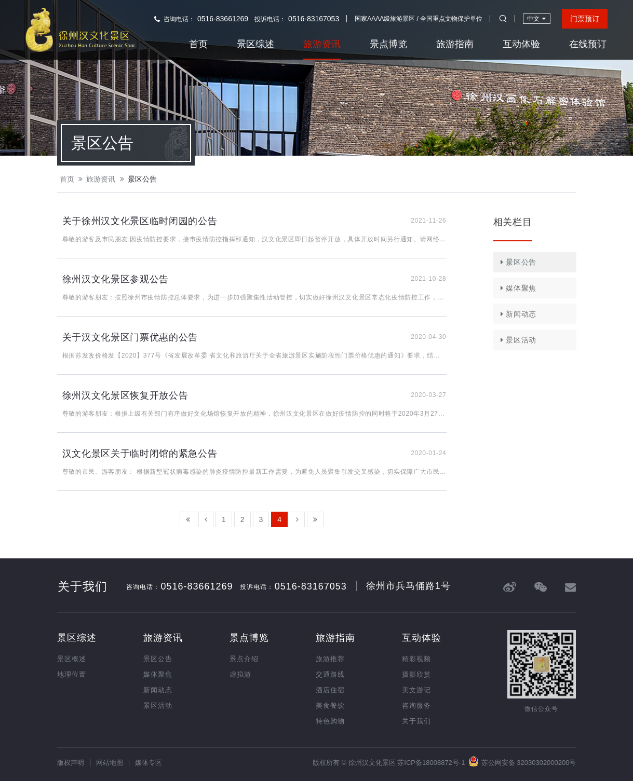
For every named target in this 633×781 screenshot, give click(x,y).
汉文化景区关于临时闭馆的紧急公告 (140, 453)
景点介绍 (244, 659)
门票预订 (584, 19)
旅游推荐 (330, 659)
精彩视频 (416, 659)
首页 (198, 44)
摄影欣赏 (416, 674)
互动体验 (521, 44)
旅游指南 (455, 44)
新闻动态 (516, 314)
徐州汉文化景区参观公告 (115, 279)
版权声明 (70, 762)
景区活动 (516, 340)
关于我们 (416, 721)
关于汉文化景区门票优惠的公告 (130, 337)
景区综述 (255, 44)
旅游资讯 (322, 44)
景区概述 (71, 659)
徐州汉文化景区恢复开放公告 (125, 395)
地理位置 (71, 674)
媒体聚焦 (516, 288)
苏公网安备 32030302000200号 (522, 761)
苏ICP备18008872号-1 (431, 762)
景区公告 (142, 179)
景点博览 (388, 44)
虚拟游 (240, 674)
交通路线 (330, 674)
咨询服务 (416, 705)
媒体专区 (148, 762)
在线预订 (588, 44)
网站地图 (109, 762)
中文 (536, 18)
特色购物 (330, 721)
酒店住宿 (330, 690)
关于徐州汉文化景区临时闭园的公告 (140, 221)
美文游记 (416, 690)
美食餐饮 (330, 705)
